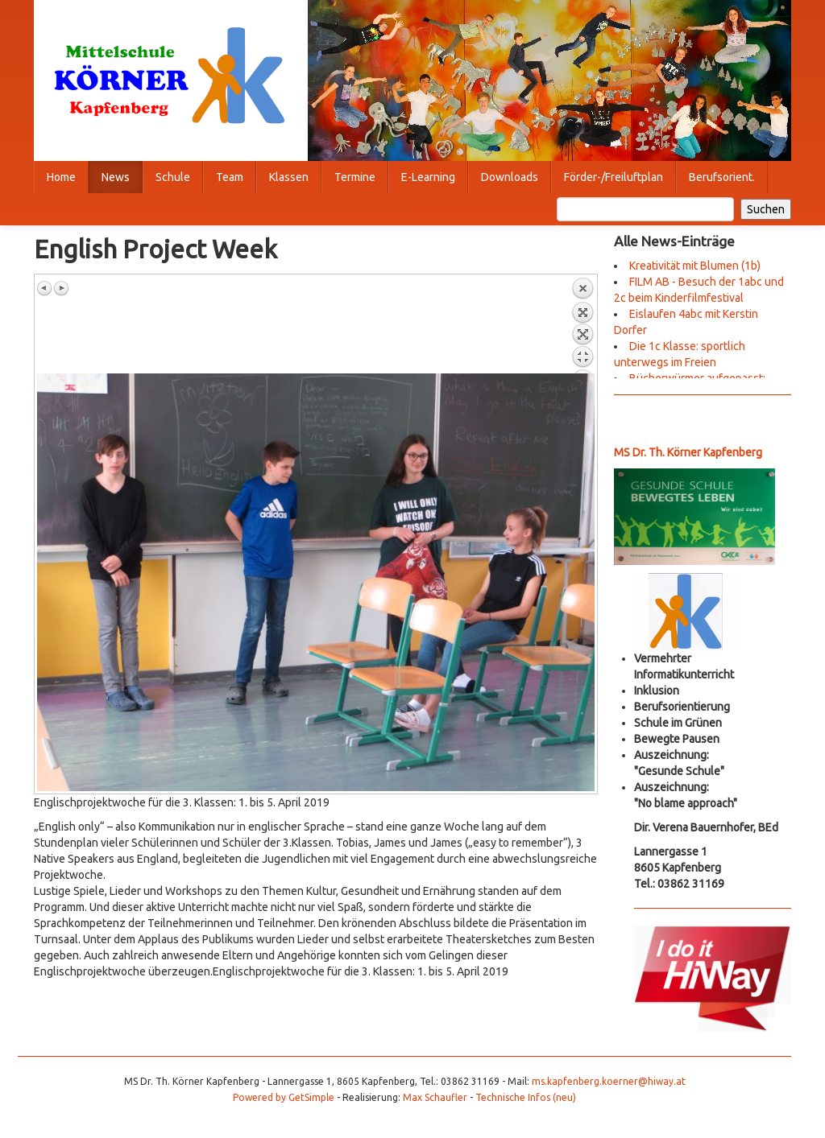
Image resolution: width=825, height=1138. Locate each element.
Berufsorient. (722, 177)
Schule (172, 177)
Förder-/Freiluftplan (613, 177)
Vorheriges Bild (45, 288)
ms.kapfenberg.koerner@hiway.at (609, 1081)
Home (61, 177)
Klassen (289, 177)
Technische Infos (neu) (525, 1097)
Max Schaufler (435, 1097)
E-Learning (428, 177)
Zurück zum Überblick (582, 325)
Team (229, 177)
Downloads (509, 177)
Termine (354, 177)
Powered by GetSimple (283, 1097)
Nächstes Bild (61, 288)
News (116, 177)
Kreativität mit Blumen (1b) (695, 265)
